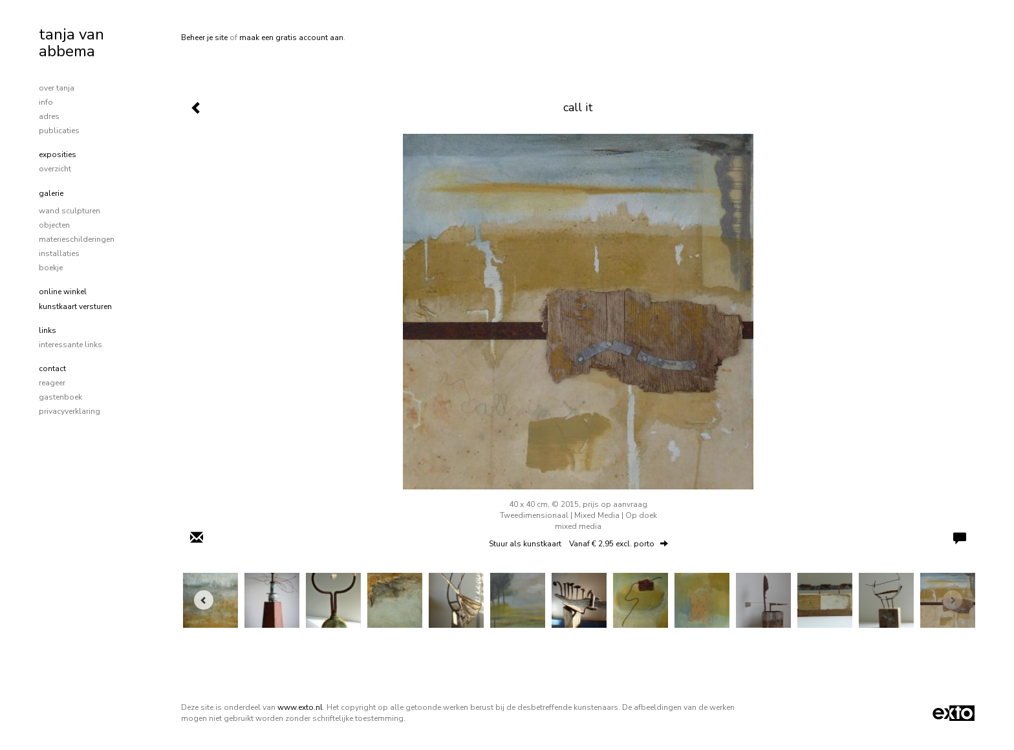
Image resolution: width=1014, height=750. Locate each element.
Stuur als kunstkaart (578, 544)
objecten (54, 225)
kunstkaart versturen (75, 306)
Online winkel (63, 291)
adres (49, 116)
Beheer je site (204, 37)
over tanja (56, 88)
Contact (52, 368)
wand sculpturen (69, 211)
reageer (52, 383)
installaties (59, 253)
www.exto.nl (300, 707)
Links (47, 330)
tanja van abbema (71, 42)
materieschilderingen (76, 239)
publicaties (59, 130)
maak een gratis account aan (291, 37)
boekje (51, 267)
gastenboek (60, 397)
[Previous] (203, 600)
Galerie (51, 193)
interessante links (70, 344)
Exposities (57, 154)
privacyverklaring (69, 411)
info (46, 102)
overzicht (55, 169)
